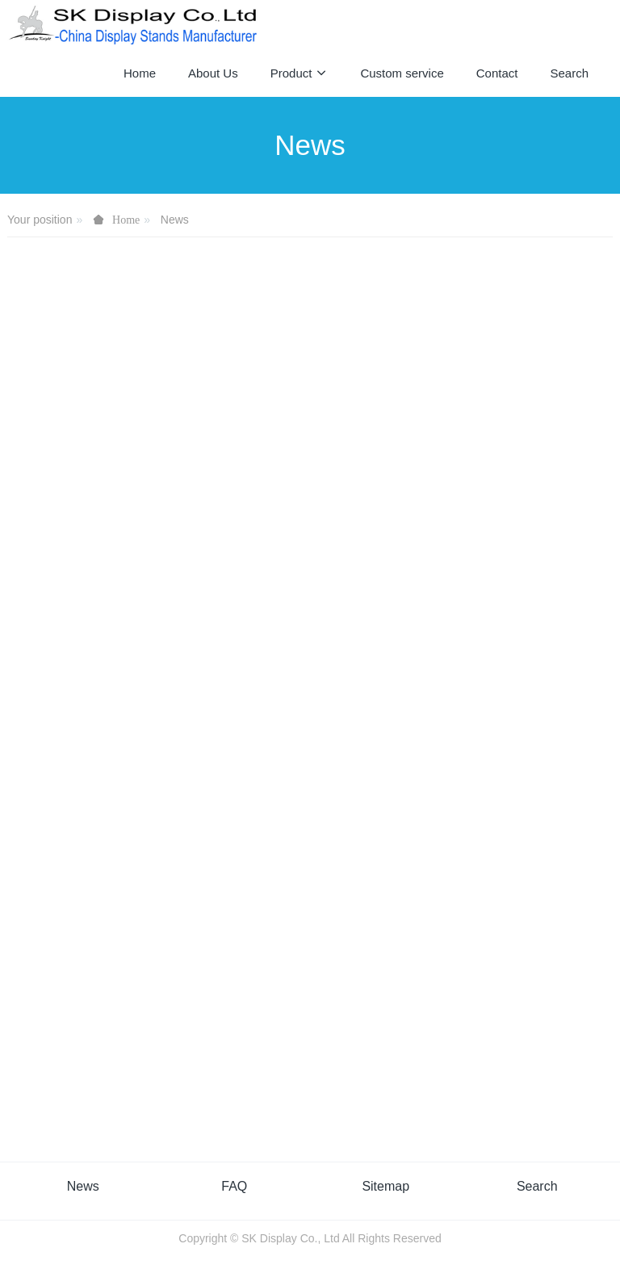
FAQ (234, 1186)
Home (140, 73)
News (175, 219)
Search (537, 1186)
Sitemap (385, 1186)
